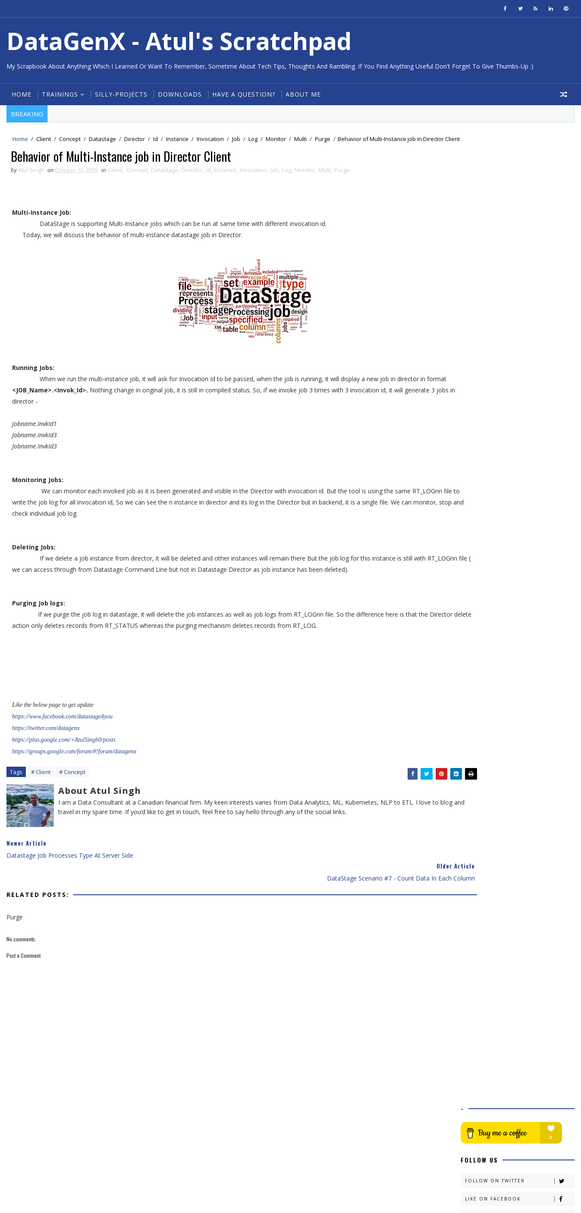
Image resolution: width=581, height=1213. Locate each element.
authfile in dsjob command (514, 501)
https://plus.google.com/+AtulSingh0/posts (63, 752)
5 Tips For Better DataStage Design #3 (516, 480)
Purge (321, 140)
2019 (479, 374)
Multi (299, 140)
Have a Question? (242, 94)
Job (235, 140)
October (490, 435)
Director (133, 140)
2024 (479, 330)
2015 (479, 409)
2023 (479, 339)
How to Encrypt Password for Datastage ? (518, 609)
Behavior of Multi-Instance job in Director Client (522, 561)
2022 (479, 348)
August (488, 737)
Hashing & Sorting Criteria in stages (526, 678)
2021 (479, 356)
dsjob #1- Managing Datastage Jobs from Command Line (520, 691)
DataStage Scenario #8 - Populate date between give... (524, 513)
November (494, 427)
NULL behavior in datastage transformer (516, 529)
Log (251, 140)
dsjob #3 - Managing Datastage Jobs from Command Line (521, 641)
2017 (479, 392)
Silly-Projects (120, 94)
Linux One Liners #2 (504, 703)
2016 (479, 400)
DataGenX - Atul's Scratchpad (177, 41)
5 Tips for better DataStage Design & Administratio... (526, 593)
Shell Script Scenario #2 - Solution (523, 653)
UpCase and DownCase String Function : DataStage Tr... (518, 447)
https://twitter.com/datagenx (45, 740)
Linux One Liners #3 (504, 492)
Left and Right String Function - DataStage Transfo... (520, 464)
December (493, 418)
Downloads (179, 94)
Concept (68, 140)
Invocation (209, 140)
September (494, 728)
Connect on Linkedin (520, 247)
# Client (39, 785)
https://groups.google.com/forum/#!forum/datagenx (74, 763)
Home (20, 94)
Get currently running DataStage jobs (521, 715)
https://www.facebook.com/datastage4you (62, 728)
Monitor (274, 140)
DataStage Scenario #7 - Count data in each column (520, 577)
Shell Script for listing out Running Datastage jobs (523, 625)
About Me (302, 94)
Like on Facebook (520, 229)
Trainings (59, 94)
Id (154, 140)
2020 (479, 365)
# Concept (71, 785)
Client (42, 140)
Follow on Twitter (520, 211)
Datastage (101, 140)
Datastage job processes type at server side (522, 545)
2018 (479, 383)
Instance (176, 140)
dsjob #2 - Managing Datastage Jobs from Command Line (521, 666)
